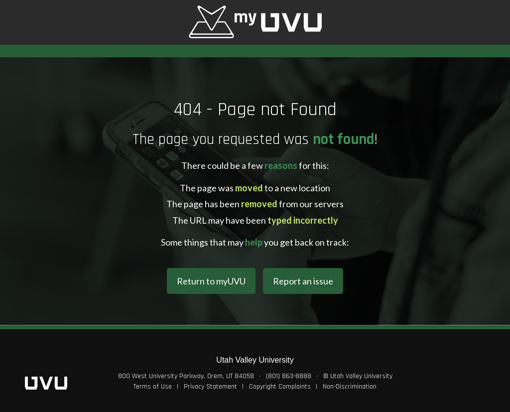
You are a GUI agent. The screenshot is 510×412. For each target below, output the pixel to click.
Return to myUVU (211, 280)
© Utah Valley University (357, 376)
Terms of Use (152, 386)
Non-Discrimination (350, 386)
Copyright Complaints (280, 386)
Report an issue (303, 280)
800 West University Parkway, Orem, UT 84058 (186, 376)
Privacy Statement (210, 386)
